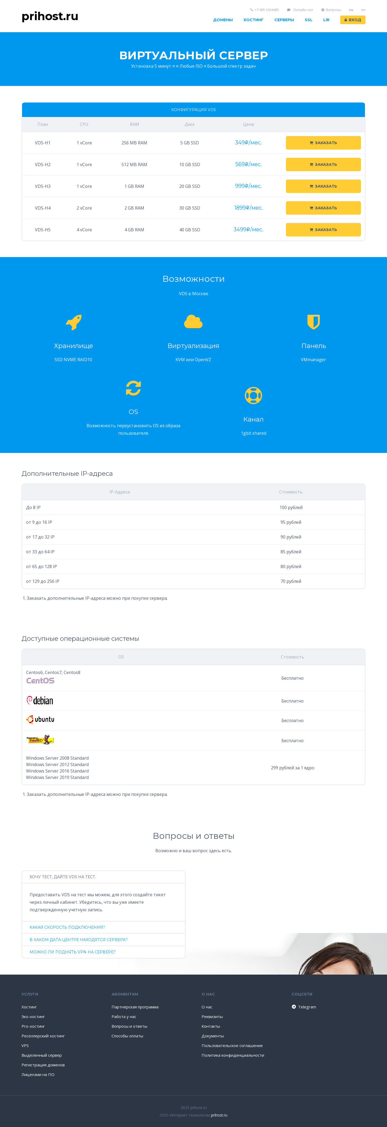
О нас (207, 1006)
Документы (213, 1035)
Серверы (284, 19)
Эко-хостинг (33, 1016)
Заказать (323, 142)
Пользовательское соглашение (232, 1045)
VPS (25, 1045)
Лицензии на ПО (38, 1074)
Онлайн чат (300, 10)
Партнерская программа (135, 1006)
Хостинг (253, 19)
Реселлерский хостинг (43, 1035)
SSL (309, 19)
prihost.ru (219, 1115)
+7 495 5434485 (264, 10)
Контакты (211, 1026)
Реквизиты (212, 1016)
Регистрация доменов (43, 1064)
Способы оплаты (127, 1035)
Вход (353, 19)
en (363, 10)
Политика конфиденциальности (233, 1055)
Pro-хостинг (33, 1026)
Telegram (303, 1007)
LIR (326, 19)
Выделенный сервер (42, 1055)
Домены (223, 19)
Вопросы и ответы (129, 1026)
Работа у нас (124, 1016)
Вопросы (331, 10)
